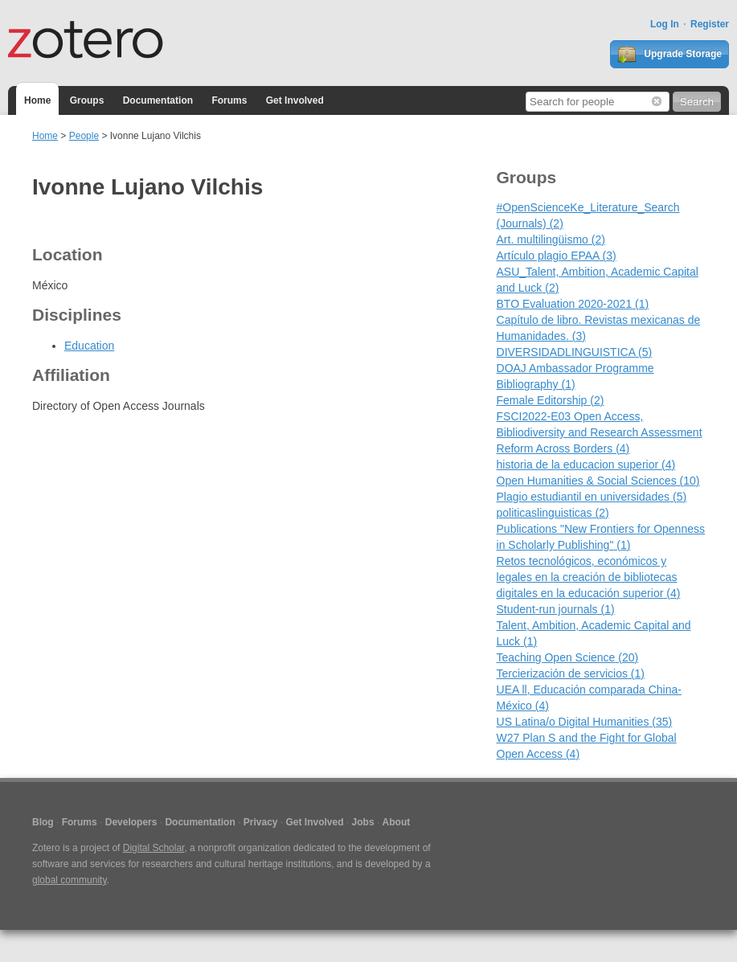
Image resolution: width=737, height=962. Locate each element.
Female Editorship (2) (550, 400)
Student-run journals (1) (556, 609)
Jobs (363, 822)
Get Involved (295, 100)
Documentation (158, 100)
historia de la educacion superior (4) (586, 464)
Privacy (261, 822)
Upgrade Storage (669, 54)
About (397, 822)
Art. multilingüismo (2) (551, 239)
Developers (131, 822)
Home (37, 100)
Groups (87, 100)
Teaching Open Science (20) (568, 657)
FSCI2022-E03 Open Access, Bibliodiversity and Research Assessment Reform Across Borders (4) (599, 432)
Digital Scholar (154, 848)
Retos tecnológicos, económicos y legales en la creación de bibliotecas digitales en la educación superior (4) (589, 577)
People (84, 135)
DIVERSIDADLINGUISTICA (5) (575, 352)
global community (69, 880)
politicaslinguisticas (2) (553, 512)
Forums (229, 100)
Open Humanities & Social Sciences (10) (598, 480)
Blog (43, 822)
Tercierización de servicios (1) (571, 673)
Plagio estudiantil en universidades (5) (592, 496)
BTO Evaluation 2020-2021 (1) (573, 303)
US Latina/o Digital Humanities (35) (585, 721)
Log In (664, 24)
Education (89, 345)
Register (709, 24)
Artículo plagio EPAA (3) (556, 255)
